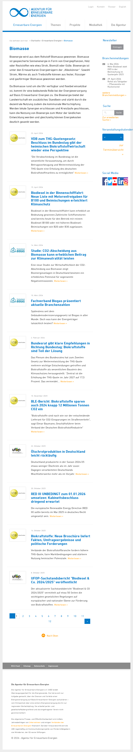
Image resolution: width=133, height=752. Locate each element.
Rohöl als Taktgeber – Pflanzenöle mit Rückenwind (117, 84)
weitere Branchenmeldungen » (114, 94)
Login (91, 6)
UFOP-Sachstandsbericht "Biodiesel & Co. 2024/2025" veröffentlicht (60, 580)
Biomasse (68, 40)
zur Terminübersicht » (113, 150)
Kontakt (101, 6)
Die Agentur (118, 25)
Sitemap (26, 666)
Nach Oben (52, 635)
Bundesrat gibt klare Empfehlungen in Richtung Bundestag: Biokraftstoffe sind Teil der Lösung (60, 347)
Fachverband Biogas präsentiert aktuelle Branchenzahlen (56, 303)
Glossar (112, 6)
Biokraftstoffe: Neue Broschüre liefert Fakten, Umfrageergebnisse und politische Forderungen (60, 540)
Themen (56, 25)
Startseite (35, 40)
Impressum (53, 666)
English (122, 6)
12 (49, 621)
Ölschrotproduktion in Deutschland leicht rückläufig (58, 453)
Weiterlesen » (81, 172)
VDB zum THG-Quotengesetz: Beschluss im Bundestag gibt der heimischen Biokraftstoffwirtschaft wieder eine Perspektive (58, 144)
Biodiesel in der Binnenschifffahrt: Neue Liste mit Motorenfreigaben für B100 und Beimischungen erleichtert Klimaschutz (59, 198)
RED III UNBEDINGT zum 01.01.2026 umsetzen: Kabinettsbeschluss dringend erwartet (58, 498)
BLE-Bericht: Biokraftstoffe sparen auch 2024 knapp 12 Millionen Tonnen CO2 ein (60, 405)
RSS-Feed (15, 666)
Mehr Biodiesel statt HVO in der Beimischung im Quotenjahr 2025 (117, 70)
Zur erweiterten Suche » (110, 118)
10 (75, 616)
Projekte (75, 25)
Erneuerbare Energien (27, 25)
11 (82, 616)
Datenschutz (39, 666)
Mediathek (95, 25)
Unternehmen (35, 722)
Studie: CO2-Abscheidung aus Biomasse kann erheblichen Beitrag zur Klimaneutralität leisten (58, 254)
